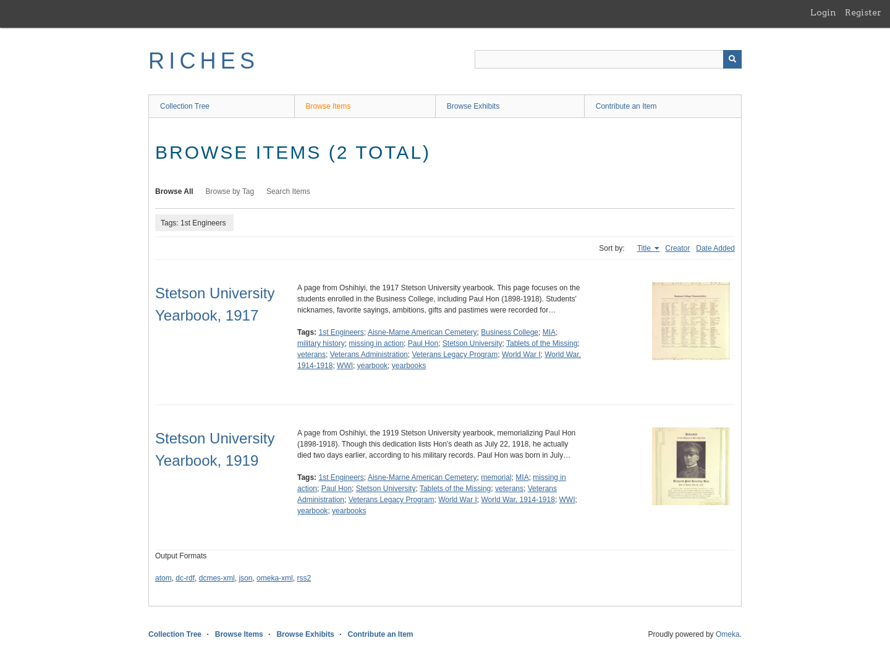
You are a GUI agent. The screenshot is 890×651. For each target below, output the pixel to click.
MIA (549, 332)
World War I (521, 354)
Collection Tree (185, 106)
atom (163, 578)
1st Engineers (340, 332)
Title (645, 248)
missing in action (376, 343)
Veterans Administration (369, 354)
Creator (677, 248)
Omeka (728, 634)
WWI (345, 365)
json (245, 578)
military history (321, 343)
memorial (496, 477)
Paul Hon (423, 343)
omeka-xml (274, 578)
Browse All (174, 191)
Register (863, 12)
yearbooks (409, 365)
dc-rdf (185, 578)
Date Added (715, 248)
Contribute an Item (626, 106)
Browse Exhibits (473, 106)
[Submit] (732, 59)
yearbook (372, 365)
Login (823, 12)
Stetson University (472, 343)
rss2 (304, 578)
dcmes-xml (217, 578)
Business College (509, 332)
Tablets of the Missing (541, 343)
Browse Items (328, 106)
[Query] (608, 59)
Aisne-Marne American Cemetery (422, 332)
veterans (311, 354)
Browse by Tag (230, 191)
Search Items (288, 191)
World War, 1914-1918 (517, 499)
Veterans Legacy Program (455, 354)
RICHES (203, 61)
